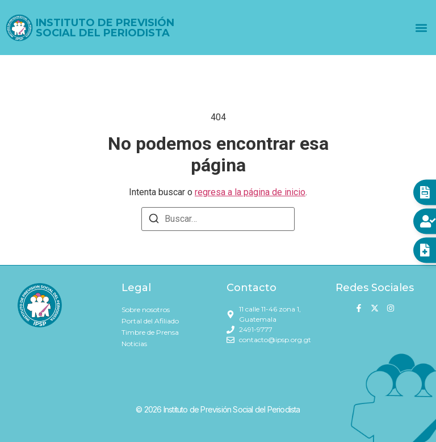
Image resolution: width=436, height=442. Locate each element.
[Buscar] (154, 220)
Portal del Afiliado (150, 321)
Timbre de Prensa (150, 332)
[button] (421, 27)
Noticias (134, 343)
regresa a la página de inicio (250, 192)
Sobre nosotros (145, 309)
